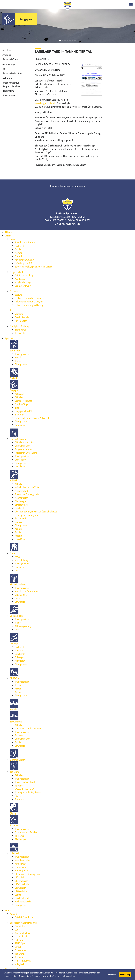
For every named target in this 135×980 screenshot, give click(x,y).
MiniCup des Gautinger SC (27, 515)
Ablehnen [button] (112, 975)
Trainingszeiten (22, 354)
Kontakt (18, 357)
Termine (18, 735)
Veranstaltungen (22, 445)
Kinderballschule (17, 584)
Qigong (13, 813)
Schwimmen (16, 721)
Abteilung (6, 49)
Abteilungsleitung (23, 626)
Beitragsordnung (23, 285)
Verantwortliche (22, 860)
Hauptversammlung (24, 259)
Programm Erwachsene (26, 452)
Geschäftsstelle (22, 317)
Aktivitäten (20, 660)
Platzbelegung (21, 501)
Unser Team (20, 459)
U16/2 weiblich (22, 884)
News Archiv (8, 95)
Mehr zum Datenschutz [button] (65, 976)
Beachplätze (20, 329)
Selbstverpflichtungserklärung (29, 305)
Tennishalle (20, 333)
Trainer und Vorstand (25, 782)
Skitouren (7, 78)
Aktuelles (6, 54)
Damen (18, 894)
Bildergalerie (8, 90)
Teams (18, 360)
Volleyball (14, 853)
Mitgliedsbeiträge (23, 282)
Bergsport (26, 19)
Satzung (18, 294)
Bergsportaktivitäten (12, 73)
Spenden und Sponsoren (26, 242)
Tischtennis (15, 825)
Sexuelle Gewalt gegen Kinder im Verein (33, 266)
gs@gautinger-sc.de (71, 223)
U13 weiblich (20, 877)
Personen (19, 566)
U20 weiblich (21, 891)
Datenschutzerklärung (60, 186)
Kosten (18, 688)
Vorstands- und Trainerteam (28, 728)
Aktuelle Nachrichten (24, 442)
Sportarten (10, 338)
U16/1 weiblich (21, 880)
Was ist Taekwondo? (24, 789)
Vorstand (19, 313)
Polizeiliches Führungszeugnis (29, 301)
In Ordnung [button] (125, 975)
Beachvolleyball (22, 898)
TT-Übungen (21, 839)
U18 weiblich (20, 887)
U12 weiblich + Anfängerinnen (28, 873)
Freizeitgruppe (21, 870)
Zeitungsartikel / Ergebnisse (28, 792)
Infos (12, 239)
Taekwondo (15, 771)
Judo (12, 553)
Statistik (18, 256)
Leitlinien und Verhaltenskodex (29, 298)
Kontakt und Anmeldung (26, 591)
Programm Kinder (23, 449)
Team (12, 310)
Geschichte (20, 508)
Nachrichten (20, 245)
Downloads (20, 466)
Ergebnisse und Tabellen (26, 832)
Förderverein (21, 518)
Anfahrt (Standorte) (24, 917)
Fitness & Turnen (18, 438)
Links (17, 570)
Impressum (79, 186)
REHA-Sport (16, 678)
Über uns (19, 795)
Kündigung (20, 278)
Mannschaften (21, 497)
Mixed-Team (20, 867)
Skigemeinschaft (17, 759)
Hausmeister (21, 320)
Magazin (18, 252)
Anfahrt (18, 535)
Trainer (18, 622)
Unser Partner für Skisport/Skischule (32, 418)
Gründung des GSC (23, 263)
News (17, 556)
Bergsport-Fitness (11, 59)
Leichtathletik (16, 615)
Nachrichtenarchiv (23, 901)
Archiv (18, 249)
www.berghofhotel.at (45, 103)
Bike (4, 68)
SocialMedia (20, 539)
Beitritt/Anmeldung (24, 275)
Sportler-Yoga (8, 63)
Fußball (13, 480)
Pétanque (14, 643)
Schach (13, 709)
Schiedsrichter (21, 504)
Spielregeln (20, 657)
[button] (60, 40)
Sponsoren (20, 521)
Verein (8, 235)
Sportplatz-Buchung (19, 326)
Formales (14, 291)
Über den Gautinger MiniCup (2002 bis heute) (36, 511)
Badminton (15, 350)
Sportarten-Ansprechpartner (23, 922)
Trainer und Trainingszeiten (27, 494)
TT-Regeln (19, 835)
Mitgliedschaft (16, 272)
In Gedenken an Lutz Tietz (27, 487)
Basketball (15, 378)
